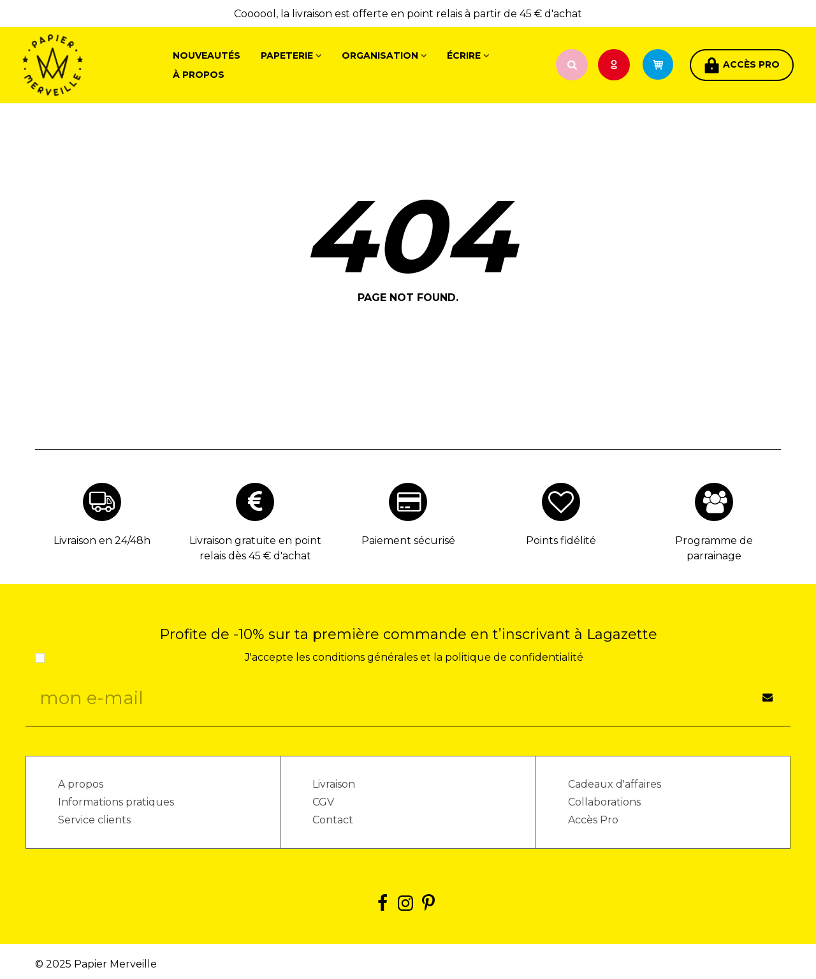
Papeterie (287, 55)
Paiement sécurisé (408, 540)
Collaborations (604, 802)
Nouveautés (206, 55)
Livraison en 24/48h (102, 540)
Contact (332, 820)
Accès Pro (593, 820)
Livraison (333, 784)
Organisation (380, 55)
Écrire (464, 55)
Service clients (94, 820)
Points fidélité (561, 540)
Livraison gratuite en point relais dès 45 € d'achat (255, 548)
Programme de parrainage (714, 548)
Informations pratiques (116, 802)
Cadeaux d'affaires (614, 784)
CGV (323, 802)
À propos (198, 74)
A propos (80, 784)
